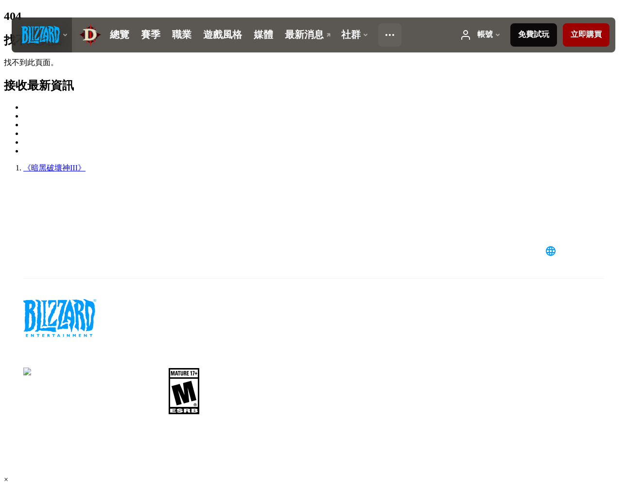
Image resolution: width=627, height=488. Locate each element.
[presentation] (42, 34)
